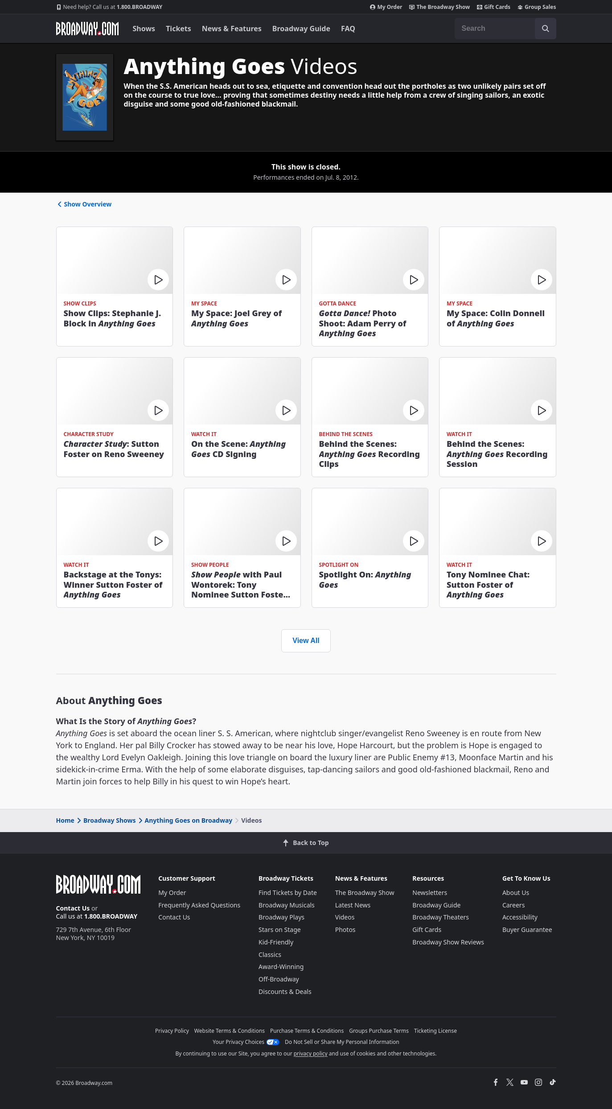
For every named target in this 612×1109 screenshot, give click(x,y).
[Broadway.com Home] (87, 28)
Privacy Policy (172, 1031)
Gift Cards (493, 7)
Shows (144, 28)
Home (65, 820)
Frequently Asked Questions (199, 905)
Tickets (178, 28)
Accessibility (520, 917)
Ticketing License (435, 1031)
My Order (386, 7)
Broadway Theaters (440, 917)
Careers (513, 905)
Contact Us (73, 908)
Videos (345, 917)
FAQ (348, 28)
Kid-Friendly (276, 942)
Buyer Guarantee (527, 929)
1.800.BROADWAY (109, 7)
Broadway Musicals (287, 905)
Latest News (353, 905)
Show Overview (84, 204)
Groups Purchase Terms (379, 1031)
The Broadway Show (439, 7)
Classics (270, 954)
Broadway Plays (281, 917)
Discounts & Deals (285, 991)
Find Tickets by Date (288, 892)
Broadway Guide (301, 28)
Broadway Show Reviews (448, 942)
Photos (345, 929)
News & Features (232, 28)
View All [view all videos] (305, 640)
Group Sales (537, 7)
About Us (515, 892)
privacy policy (311, 1053)
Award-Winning (281, 966)
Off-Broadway (279, 979)
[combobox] (505, 28)
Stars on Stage (280, 929)
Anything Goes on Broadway (185, 820)
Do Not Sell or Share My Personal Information (342, 1042)
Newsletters (429, 892)
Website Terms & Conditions (229, 1031)
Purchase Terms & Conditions (307, 1031)
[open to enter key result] (545, 28)
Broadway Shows (105, 820)
